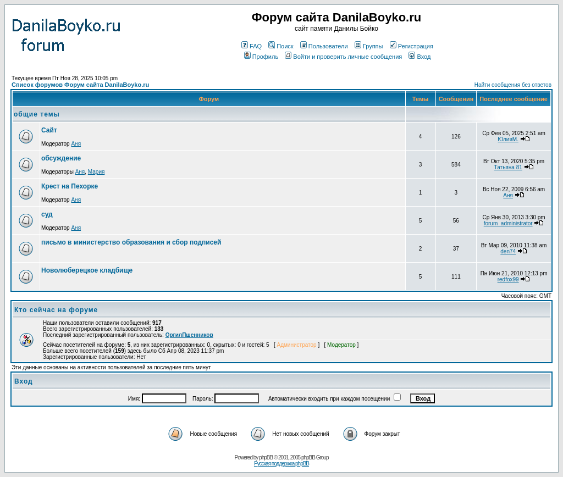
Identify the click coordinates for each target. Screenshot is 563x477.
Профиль (261, 56)
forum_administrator (508, 223)
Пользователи (324, 46)
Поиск (280, 46)
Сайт (49, 130)
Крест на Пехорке (69, 186)
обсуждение (61, 158)
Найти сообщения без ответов (512, 85)
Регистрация (411, 46)
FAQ (251, 46)
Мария (96, 172)
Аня (76, 144)
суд (47, 214)
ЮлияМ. (508, 139)
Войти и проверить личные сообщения (343, 56)
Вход (419, 56)
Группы (369, 46)
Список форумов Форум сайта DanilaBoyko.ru (80, 84)
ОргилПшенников (189, 335)
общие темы (37, 114)
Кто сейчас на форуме (56, 310)
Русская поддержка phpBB (281, 464)
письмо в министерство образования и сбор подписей (131, 242)
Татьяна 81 (508, 167)
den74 (508, 251)
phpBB (266, 457)
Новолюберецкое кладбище (87, 270)
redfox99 (508, 279)
